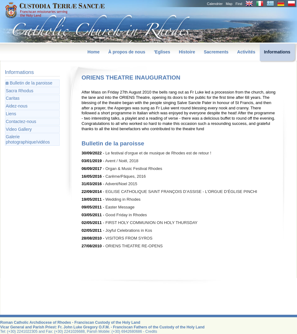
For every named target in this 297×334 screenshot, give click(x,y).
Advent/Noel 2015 (121, 183)
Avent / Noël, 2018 (121, 160)
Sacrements (216, 51)
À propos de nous (126, 51)
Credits (151, 331)
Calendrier (215, 4)
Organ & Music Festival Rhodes (133, 168)
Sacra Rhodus (20, 90)
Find (238, 4)
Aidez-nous (17, 105)
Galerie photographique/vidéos (28, 139)
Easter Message (120, 207)
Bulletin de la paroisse (31, 82)
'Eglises (162, 51)
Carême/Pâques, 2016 (125, 176)
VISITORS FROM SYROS (128, 238)
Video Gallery (19, 129)
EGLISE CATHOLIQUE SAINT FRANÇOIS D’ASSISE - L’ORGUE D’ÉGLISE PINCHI (181, 191)
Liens (11, 113)
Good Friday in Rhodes (126, 215)
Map (229, 4)
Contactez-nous (21, 121)
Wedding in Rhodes (122, 199)
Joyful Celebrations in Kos (128, 230)
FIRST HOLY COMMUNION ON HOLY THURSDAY (151, 222)
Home (94, 51)
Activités (246, 51)
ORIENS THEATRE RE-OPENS (133, 246)
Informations (277, 51)
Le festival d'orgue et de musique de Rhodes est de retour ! (158, 153)
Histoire (187, 51)
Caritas (13, 98)
